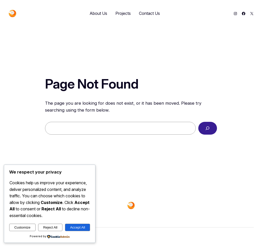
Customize (22, 227)
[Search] (207, 128)
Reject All (50, 227)
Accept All (77, 227)
